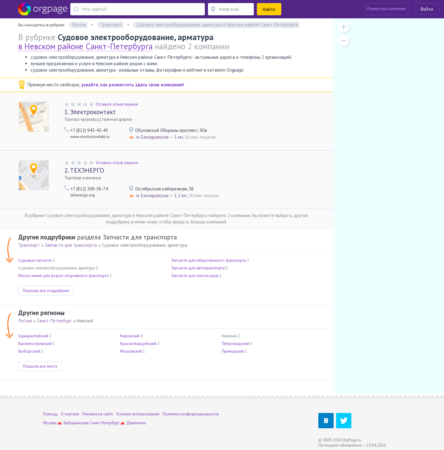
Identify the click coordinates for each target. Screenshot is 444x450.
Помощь (50, 414)
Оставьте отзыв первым (117, 104)
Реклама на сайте (97, 414)
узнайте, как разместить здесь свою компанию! (132, 85)
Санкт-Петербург (54, 321)
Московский (131, 351)
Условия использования (137, 414)
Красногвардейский (138, 343)
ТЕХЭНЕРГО (84, 170)
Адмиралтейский (33, 336)
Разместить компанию (386, 8)
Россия (25, 321)
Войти (427, 9)
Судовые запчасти (35, 260)
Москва (50, 423)
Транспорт (29, 245)
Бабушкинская (76, 423)
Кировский (129, 336)
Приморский (233, 351)
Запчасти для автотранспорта (198, 268)
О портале (70, 414)
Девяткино (136, 423)
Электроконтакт (90, 112)
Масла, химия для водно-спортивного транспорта (63, 275)
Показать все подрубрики (46, 290)
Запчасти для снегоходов (194, 275)
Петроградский (235, 343)
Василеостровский (35, 343)
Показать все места (40, 366)
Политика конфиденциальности (190, 414)
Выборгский (29, 351)
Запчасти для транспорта (71, 245)
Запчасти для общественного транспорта (208, 260)
